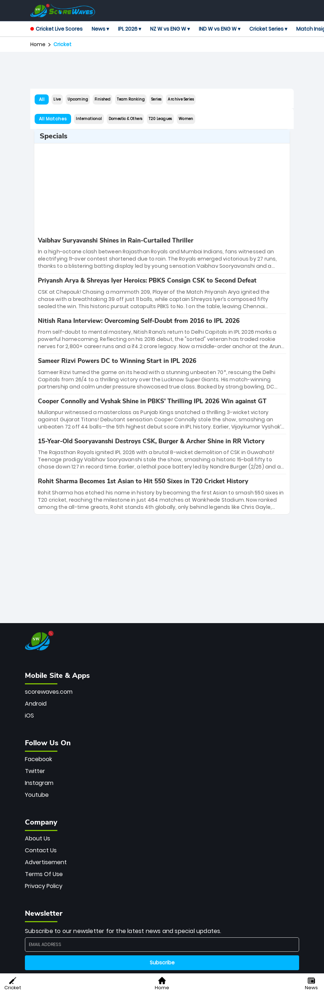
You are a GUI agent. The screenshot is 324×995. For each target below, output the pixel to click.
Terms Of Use (44, 874)
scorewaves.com (49, 691)
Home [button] (162, 984)
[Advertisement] (162, 70)
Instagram (39, 783)
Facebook (38, 759)
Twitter (35, 771)
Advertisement (46, 862)
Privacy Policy (43, 886)
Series (156, 99)
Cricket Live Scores (56, 28)
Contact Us (41, 850)
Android (36, 703)
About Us (37, 838)
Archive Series (181, 99)
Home (37, 44)
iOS (29, 715)
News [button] (311, 984)
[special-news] (162, 253)
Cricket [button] (12, 984)
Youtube (37, 795)
